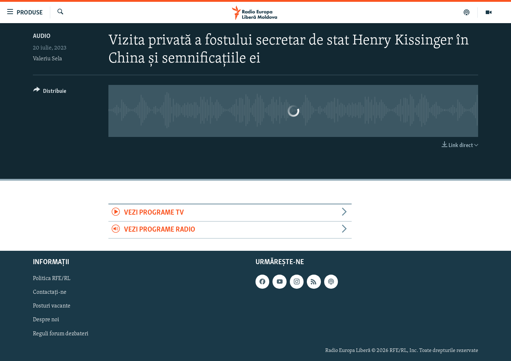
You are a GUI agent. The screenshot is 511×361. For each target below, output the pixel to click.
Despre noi (46, 320)
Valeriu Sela (47, 59)
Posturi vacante (51, 306)
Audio (42, 36)
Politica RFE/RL (51, 279)
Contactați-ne (49, 293)
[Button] (49, 92)
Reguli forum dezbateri (61, 334)
